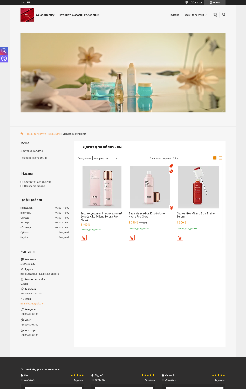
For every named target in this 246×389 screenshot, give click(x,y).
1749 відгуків (195, 2)
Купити (84, 237)
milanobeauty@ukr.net (32, 303)
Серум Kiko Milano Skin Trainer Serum (196, 215)
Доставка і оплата (31, 150)
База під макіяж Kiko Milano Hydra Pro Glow (147, 215)
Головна (174, 15)
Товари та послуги (193, 15)
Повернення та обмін (33, 157)
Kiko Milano (55, 133)
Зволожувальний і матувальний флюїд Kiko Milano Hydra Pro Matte (101, 216)
